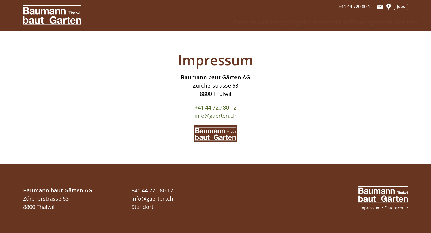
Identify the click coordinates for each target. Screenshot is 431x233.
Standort (142, 206)
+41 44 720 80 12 (215, 107)
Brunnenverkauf (301, 22)
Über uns (394, 22)
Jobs (401, 6)
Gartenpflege (249, 22)
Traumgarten (353, 22)
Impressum (370, 207)
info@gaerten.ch (215, 115)
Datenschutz (396, 207)
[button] (379, 6)
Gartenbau (206, 22)
